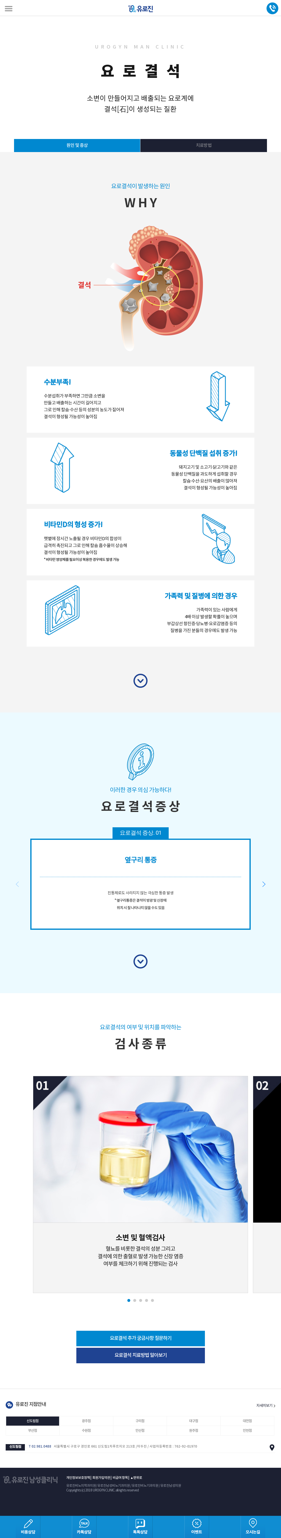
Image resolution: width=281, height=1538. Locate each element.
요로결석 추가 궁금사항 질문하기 (140, 1338)
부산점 (32, 1431)
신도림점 (32, 1421)
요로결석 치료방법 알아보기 (141, 1355)
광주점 (86, 1421)
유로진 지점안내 (31, 1404)
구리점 (139, 1421)
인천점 (247, 1431)
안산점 (139, 1431)
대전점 (247, 1421)
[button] (263, 884)
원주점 (193, 1431)
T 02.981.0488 (40, 1447)
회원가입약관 (101, 1478)
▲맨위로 (136, 1478)
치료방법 (204, 145)
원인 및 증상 (77, 145)
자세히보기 (265, 1406)
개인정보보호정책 (78, 1478)
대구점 (193, 1421)
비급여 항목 (120, 1478)
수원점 (86, 1431)
